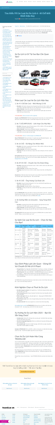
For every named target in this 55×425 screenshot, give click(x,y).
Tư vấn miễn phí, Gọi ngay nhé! (27, 371)
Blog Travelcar (22, 26)
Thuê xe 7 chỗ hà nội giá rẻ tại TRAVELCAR (32, 135)
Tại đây (38, 195)
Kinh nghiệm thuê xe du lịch (21, 305)
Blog (52, 1)
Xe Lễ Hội (43, 1)
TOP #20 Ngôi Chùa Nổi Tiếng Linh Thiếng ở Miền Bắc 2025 (7, 56)
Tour (2, 415)
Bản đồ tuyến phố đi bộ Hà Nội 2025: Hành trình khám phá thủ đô (7, 43)
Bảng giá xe (36, 415)
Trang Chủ (17, 26)
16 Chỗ (13, 415)
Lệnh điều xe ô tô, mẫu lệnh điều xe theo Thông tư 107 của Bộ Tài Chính (7, 39)
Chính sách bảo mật (37, 419)
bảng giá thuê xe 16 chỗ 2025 (21, 158)
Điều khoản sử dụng (37, 420)
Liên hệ (18, 407)
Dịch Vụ (25, 1)
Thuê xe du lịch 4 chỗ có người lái (30, 115)
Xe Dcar (13, 422)
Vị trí (24, 422)
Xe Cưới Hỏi (4, 417)
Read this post (9, 388)
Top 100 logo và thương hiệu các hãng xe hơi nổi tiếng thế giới (7, 31)
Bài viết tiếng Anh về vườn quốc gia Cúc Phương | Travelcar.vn (7, 47)
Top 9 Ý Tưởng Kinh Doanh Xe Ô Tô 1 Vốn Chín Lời (7, 64)
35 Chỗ (13, 419)
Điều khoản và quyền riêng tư (40, 407)
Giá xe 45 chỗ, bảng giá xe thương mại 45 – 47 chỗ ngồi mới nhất (7, 60)
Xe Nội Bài (3, 423)
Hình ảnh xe (25, 419)
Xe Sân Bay (39, 1)
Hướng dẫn (36, 417)
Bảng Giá (48, 1)
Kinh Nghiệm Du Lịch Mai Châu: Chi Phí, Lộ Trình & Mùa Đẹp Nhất (7, 99)
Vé (4, 415)
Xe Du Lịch (3, 419)
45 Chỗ (13, 420)
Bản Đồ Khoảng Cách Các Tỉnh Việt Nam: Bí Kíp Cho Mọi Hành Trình (7, 35)
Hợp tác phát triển (26, 417)
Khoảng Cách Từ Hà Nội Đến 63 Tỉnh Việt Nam (7, 106)
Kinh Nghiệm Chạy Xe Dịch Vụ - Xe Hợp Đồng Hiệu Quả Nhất (7, 68)
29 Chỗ (13, 417)
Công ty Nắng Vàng (26, 415)
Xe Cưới (34, 1)
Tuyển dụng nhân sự (23, 407)
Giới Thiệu (21, 1)
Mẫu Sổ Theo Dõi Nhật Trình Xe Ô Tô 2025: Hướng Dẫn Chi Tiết (7, 52)
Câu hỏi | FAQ (36, 422)
